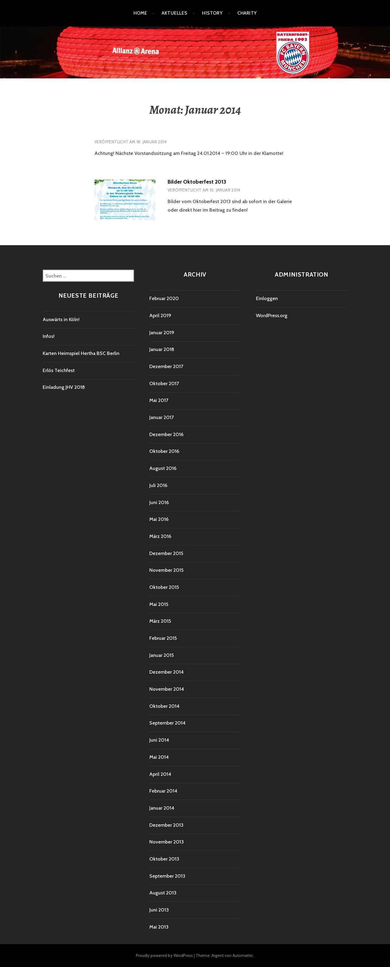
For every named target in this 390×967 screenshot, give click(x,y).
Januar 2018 (161, 349)
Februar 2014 (163, 791)
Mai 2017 (158, 400)
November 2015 (166, 570)
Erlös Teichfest (59, 370)
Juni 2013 (159, 910)
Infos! (49, 336)
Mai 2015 (158, 604)
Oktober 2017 (164, 383)
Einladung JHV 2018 (64, 387)
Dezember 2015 (166, 553)
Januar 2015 (161, 655)
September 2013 (167, 876)
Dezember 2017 (166, 366)
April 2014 (160, 774)
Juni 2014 (159, 740)
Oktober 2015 (164, 587)
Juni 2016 (159, 502)
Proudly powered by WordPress (164, 955)
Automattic (242, 955)
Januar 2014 (161, 808)
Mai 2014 (159, 757)
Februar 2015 (163, 638)
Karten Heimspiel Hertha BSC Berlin (81, 353)
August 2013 (162, 893)
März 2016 (160, 536)
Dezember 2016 (166, 434)
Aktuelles (174, 13)
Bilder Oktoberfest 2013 (197, 181)
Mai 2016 (158, 519)
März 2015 (160, 621)
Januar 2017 (161, 417)
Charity (247, 13)
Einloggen (267, 298)
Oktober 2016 (164, 451)
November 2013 (166, 842)
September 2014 (167, 723)
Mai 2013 (158, 927)
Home (140, 13)
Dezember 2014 (166, 672)
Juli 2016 (158, 485)
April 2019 (160, 315)
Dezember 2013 (166, 825)
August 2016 (162, 468)
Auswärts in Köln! (61, 319)
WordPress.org (271, 315)
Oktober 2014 (164, 706)
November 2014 (166, 689)
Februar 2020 (164, 298)
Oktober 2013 (164, 859)
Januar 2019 (161, 332)
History (212, 13)
